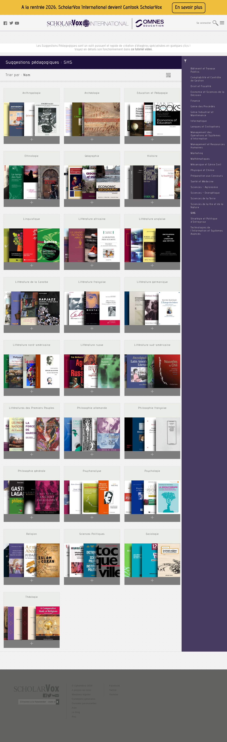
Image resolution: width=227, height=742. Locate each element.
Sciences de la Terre (203, 198)
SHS (193, 213)
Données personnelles (84, 703)
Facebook (114, 685)
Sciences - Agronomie (204, 187)
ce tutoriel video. (142, 49)
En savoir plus (188, 7)
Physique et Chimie (202, 170)
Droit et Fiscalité (201, 86)
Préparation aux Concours (207, 176)
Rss (74, 716)
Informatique (199, 121)
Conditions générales (83, 699)
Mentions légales (81, 694)
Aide (74, 708)
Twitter (113, 690)
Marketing (197, 153)
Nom (27, 75)
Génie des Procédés (203, 106)
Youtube (113, 694)
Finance (195, 101)
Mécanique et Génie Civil (206, 165)
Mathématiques (200, 159)
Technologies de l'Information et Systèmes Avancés (207, 231)
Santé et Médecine (202, 182)
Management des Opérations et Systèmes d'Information (205, 135)
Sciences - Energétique (205, 193)
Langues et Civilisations (205, 127)
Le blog (76, 712)
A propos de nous (81, 690)
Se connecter (203, 23)
